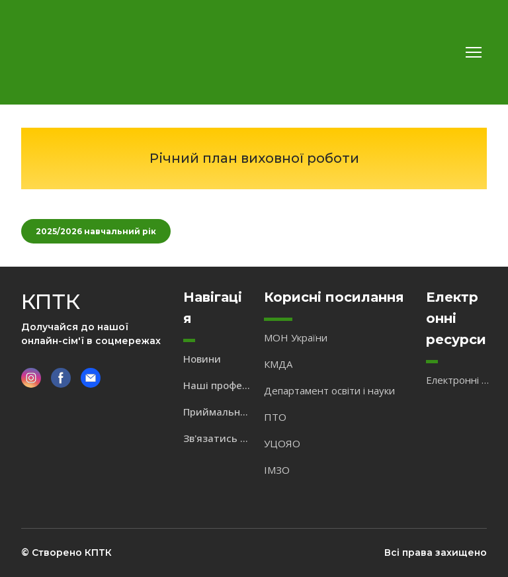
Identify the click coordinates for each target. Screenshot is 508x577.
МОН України (295, 337)
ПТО (275, 416)
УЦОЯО (282, 443)
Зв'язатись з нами (217, 438)
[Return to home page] (60, 52)
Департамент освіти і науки (329, 390)
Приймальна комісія (217, 411)
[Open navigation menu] (473, 52)
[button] (96, 231)
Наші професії (217, 385)
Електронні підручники (459, 379)
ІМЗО (277, 469)
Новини (202, 358)
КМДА (278, 364)
